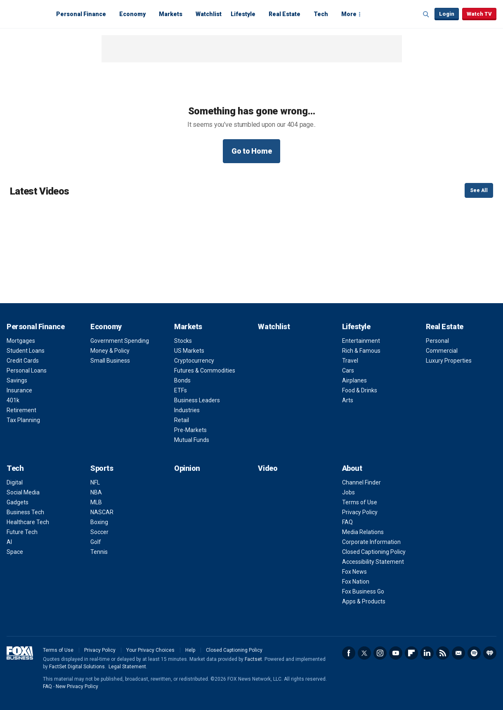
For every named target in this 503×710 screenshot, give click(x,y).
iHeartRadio (489, 653)
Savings (17, 380)
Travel (350, 360)
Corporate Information (371, 542)
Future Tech (22, 532)
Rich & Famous (361, 350)
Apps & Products (363, 601)
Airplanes (354, 380)
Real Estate (284, 14)
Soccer (99, 532)
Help (190, 650)
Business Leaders (197, 400)
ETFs (180, 390)
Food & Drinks (359, 390)
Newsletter (458, 653)
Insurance (19, 390)
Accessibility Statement (373, 561)
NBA (96, 492)
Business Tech (25, 512)
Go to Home (251, 151)
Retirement (21, 410)
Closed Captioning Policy (374, 552)
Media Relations (363, 532)
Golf (95, 542)
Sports (101, 468)
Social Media (23, 492)
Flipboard (411, 653)
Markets (170, 14)
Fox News (354, 571)
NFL (95, 482)
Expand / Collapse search (426, 14)
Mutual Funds (191, 440)
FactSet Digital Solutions (77, 667)
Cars (348, 370)
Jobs (348, 492)
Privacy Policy (360, 512)
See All (479, 190)
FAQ (347, 522)
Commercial (442, 350)
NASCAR (101, 512)
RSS (442, 653)
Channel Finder (361, 482)
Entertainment (361, 340)
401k (13, 400)
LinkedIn (427, 653)
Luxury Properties (449, 360)
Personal (437, 340)
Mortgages (21, 340)
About (352, 468)
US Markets (189, 350)
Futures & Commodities (204, 370)
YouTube (395, 653)
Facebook (348, 653)
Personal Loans (27, 370)
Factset (253, 659)
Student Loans (26, 350)
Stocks (183, 340)
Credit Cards (23, 360)
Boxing (99, 522)
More (349, 14)
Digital (15, 482)
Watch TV (479, 14)
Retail (181, 420)
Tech (321, 14)
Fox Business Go (363, 591)
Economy (132, 14)
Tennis (99, 552)
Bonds (182, 380)
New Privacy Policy (77, 686)
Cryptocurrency (194, 360)
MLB (96, 502)
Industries (187, 410)
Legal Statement (127, 667)
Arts (347, 400)
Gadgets (17, 502)
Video (267, 468)
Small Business (110, 360)
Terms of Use (359, 502)
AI (9, 542)
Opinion (187, 468)
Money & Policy (110, 350)
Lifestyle (243, 14)
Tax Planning (23, 420)
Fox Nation (355, 581)
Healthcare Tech (28, 522)
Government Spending (119, 340)
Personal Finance (81, 14)
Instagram (380, 653)
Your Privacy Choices (150, 650)
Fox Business (26, 13)
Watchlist (209, 14)
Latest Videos (39, 191)
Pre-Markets (190, 430)
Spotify (474, 653)
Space (15, 552)
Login (446, 14)
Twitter (364, 653)
